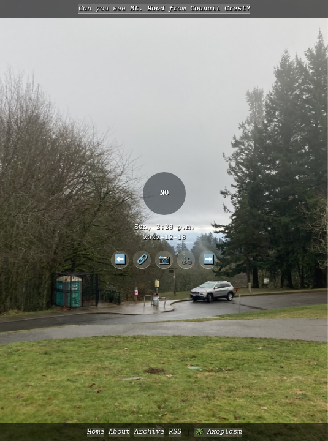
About (119, 432)
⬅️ (120, 259)
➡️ (208, 259)
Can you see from (164, 8)
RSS (175, 432)
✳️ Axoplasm (218, 432)
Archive (149, 432)
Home (95, 432)
